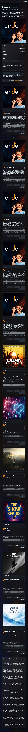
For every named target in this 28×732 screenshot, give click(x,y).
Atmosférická (8, 65)
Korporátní (21, 61)
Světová (11, 329)
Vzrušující (20, 65)
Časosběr (17, 61)
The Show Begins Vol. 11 (10, 528)
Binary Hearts (8, 424)
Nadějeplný (5, 66)
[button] (22, 133)
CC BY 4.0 (22, 45)
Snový (4, 65)
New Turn (7, 219)
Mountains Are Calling (10, 475)
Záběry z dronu (5, 61)
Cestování (10, 61)
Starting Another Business (11, 631)
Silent (6, 270)
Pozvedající (16, 65)
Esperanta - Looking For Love (11, 167)
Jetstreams (7, 113)
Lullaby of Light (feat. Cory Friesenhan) (13, 373)
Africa (6, 321)
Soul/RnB (11, 432)
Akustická (11, 642)
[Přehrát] (4, 113)
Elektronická (7, 55)
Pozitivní (12, 65)
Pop (4, 55)
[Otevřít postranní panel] (1, 2)
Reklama (14, 61)
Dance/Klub (7, 176)
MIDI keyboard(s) (17, 80)
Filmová (7, 381)
